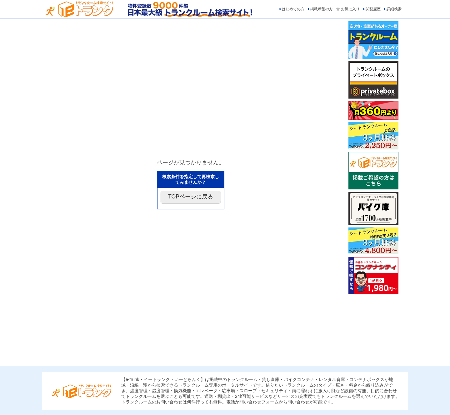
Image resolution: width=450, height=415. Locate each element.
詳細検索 (394, 9)
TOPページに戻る (190, 196)
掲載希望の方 (321, 9)
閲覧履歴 (373, 9)
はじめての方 (293, 9)
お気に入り (350, 9)
